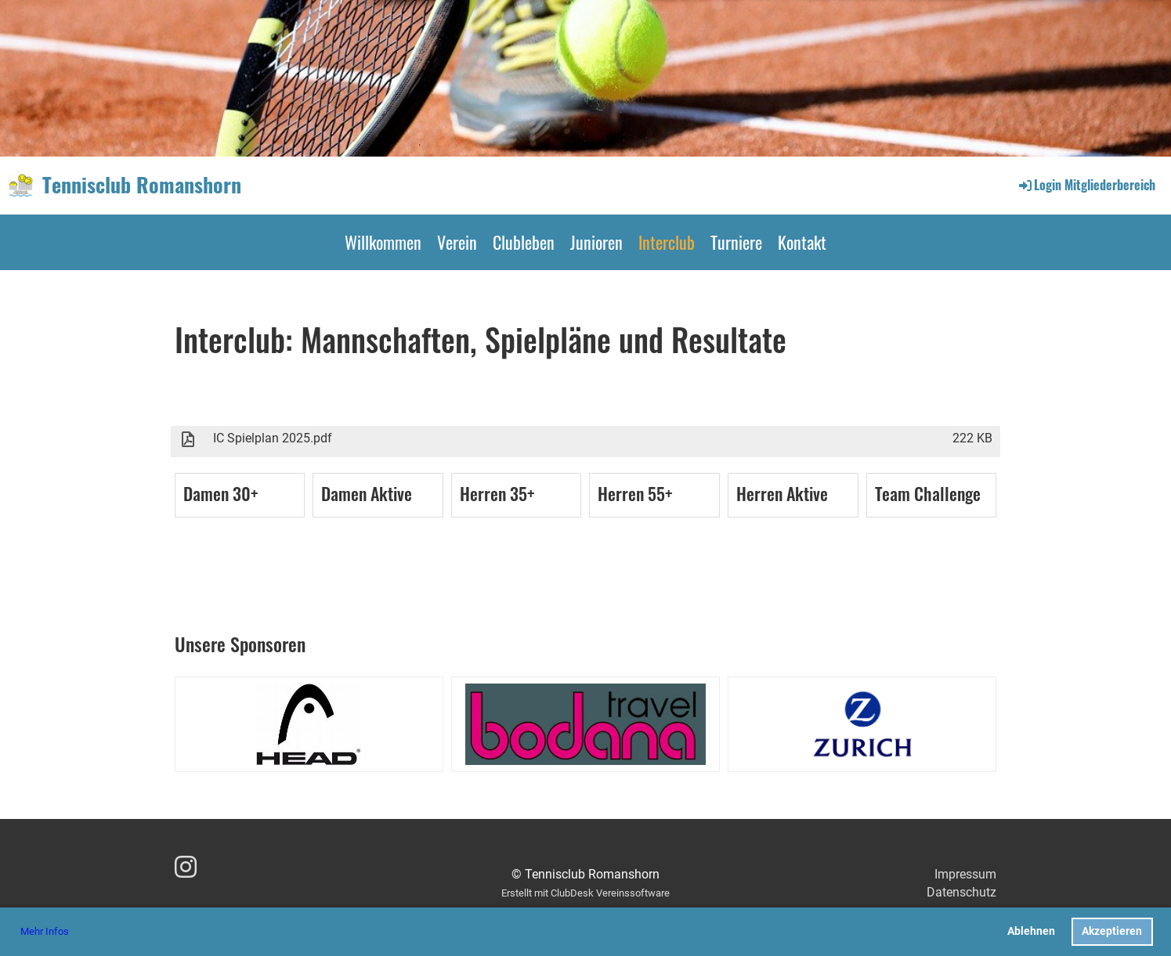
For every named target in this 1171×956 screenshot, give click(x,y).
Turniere (736, 241)
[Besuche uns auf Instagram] (186, 867)
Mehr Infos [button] (44, 931)
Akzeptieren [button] (1112, 931)
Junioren (596, 241)
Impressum (965, 874)
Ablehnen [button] (1031, 931)
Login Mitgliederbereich (1086, 184)
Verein (457, 241)
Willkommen (383, 241)
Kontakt (802, 241)
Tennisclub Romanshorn (141, 185)
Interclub (666, 241)
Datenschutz (961, 892)
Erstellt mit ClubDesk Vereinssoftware (585, 893)
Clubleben (524, 241)
